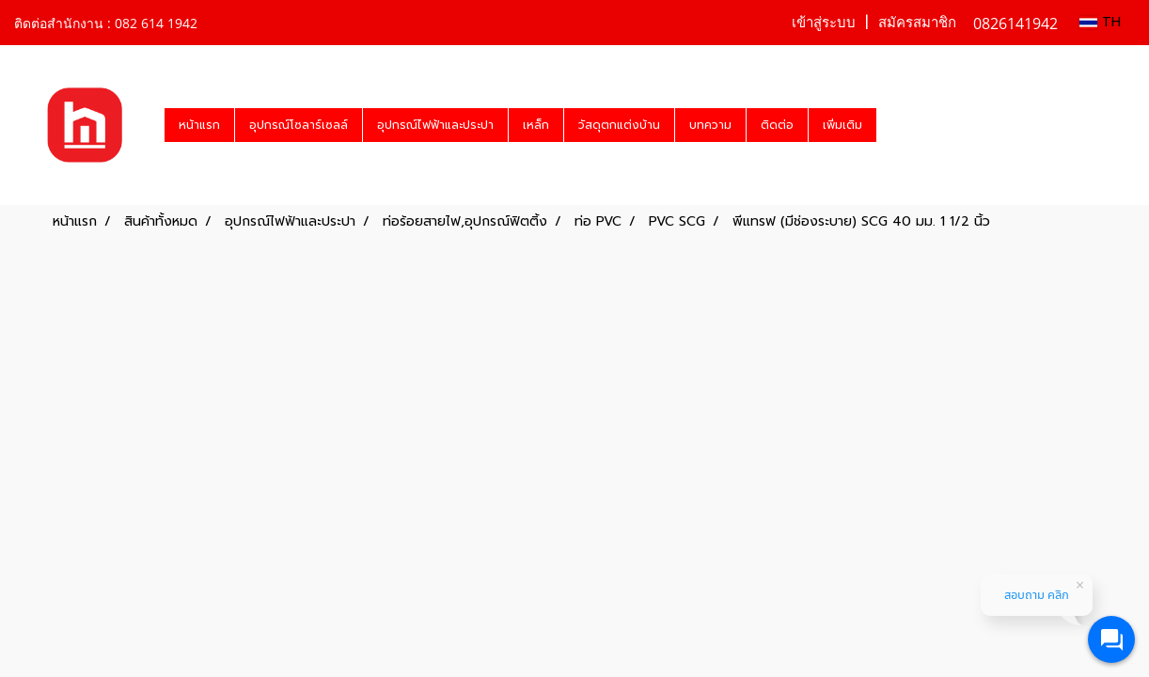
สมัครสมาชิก (917, 22)
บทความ (710, 125)
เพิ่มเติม (842, 125)
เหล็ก (536, 125)
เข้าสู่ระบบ (824, 22)
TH (1100, 22)
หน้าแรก (199, 125)
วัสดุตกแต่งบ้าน (619, 125)
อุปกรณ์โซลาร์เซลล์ (298, 125)
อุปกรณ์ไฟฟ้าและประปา (435, 125)
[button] (893, 125)
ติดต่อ (777, 125)
